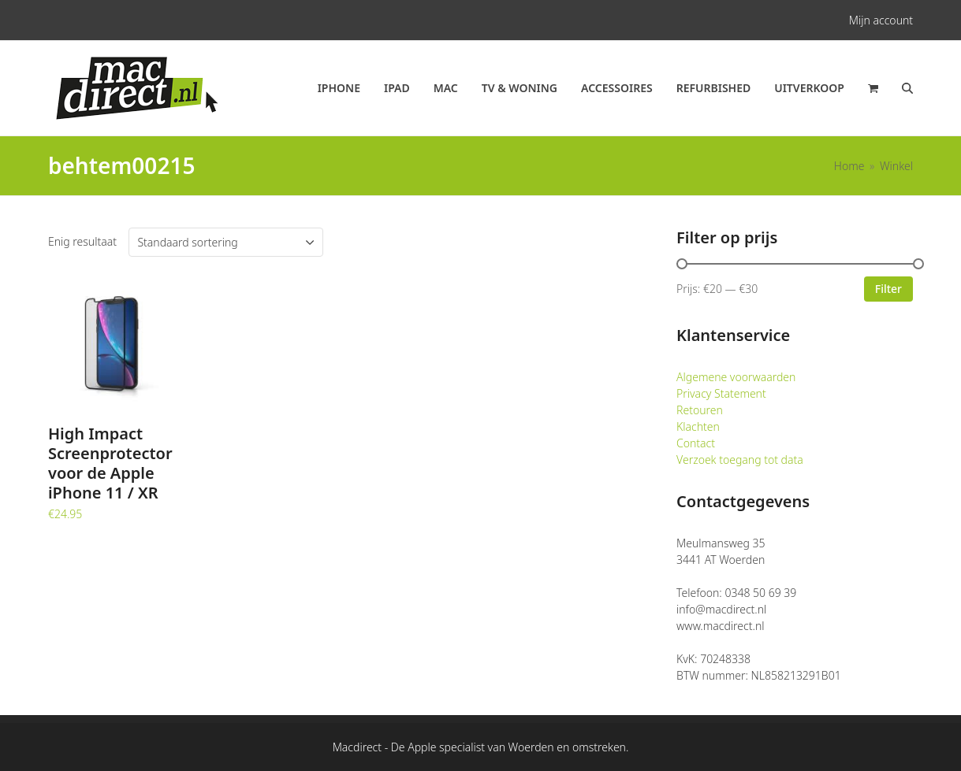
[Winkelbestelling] (225, 242)
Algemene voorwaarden (735, 376)
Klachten (698, 426)
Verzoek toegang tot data (739, 459)
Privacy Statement (721, 393)
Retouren (699, 409)
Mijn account (881, 20)
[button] (873, 88)
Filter (888, 288)
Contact (695, 443)
